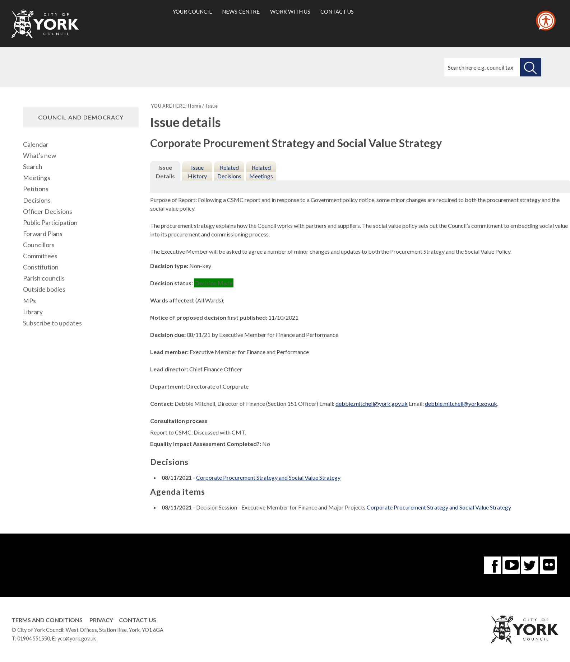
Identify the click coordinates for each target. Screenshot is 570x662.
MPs (29, 301)
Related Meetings (261, 171)
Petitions (35, 189)
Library (33, 312)
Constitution (41, 267)
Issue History (197, 171)
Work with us (290, 11)
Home (194, 106)
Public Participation (50, 222)
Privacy (101, 619)
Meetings (36, 178)
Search (32, 166)
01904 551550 (33, 638)
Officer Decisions (47, 211)
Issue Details (165, 171)
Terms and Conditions (47, 619)
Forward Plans (42, 234)
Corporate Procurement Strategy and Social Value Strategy (268, 477)
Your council (192, 11)
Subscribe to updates (52, 323)
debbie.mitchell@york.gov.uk (371, 403)
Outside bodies (44, 289)
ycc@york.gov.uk (76, 638)
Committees (40, 256)
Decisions (37, 200)
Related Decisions (229, 171)
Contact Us (137, 619)
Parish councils (44, 278)
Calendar (35, 144)
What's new (39, 155)
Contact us (337, 11)
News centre (241, 11)
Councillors (39, 245)
